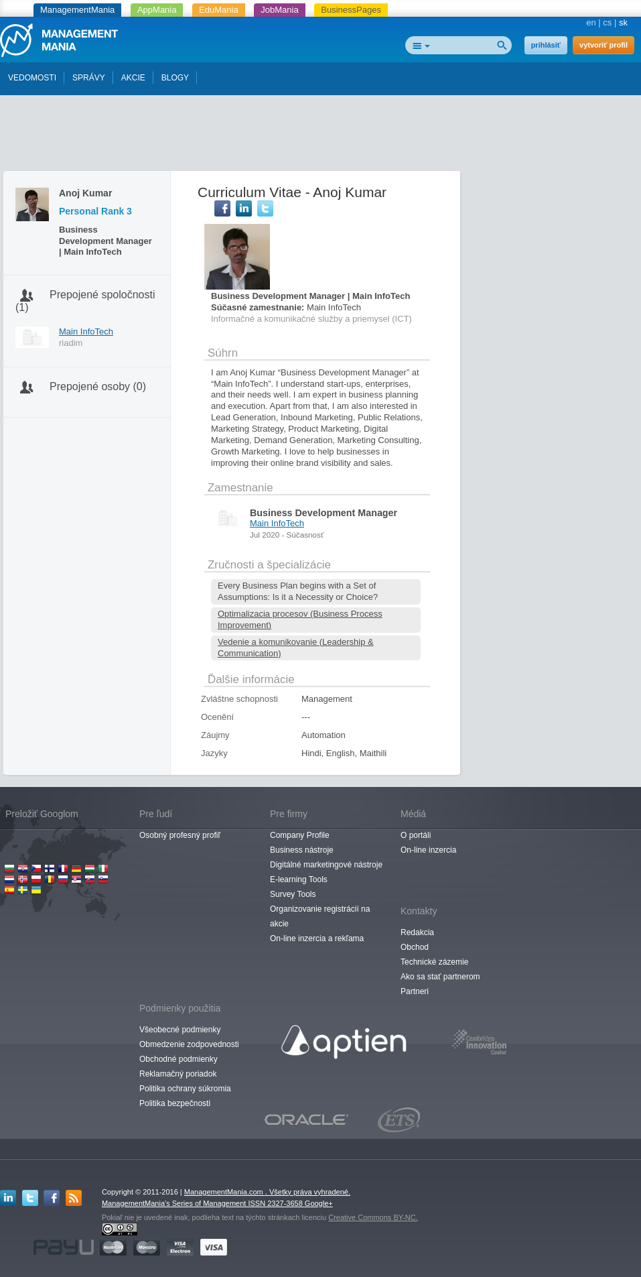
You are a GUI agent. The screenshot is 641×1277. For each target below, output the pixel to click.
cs (607, 22)
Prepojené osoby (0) (98, 386)
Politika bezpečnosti (174, 1103)
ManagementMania (77, 10)
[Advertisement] (321, 136)
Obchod (415, 947)
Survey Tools (292, 894)
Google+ (319, 1203)
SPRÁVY (88, 77)
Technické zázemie (434, 962)
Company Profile (300, 835)
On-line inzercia (428, 850)
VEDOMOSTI (32, 77)
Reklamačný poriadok (177, 1074)
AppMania (157, 10)
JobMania (279, 10)
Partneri (415, 991)
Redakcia (417, 932)
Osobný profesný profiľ (179, 835)
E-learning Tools (299, 879)
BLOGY (175, 77)
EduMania (218, 10)
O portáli (416, 835)
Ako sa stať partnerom (440, 976)
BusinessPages (351, 10)
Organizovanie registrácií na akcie (320, 916)
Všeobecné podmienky (179, 1029)
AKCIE (133, 77)
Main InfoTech (86, 331)
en (590, 22)
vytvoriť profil (603, 45)
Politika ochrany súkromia (185, 1088)
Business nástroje (302, 850)
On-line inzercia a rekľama (317, 938)
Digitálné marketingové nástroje (326, 864)
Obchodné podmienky (178, 1059)
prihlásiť (546, 45)
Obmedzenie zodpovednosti (189, 1044)
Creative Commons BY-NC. (372, 1217)
